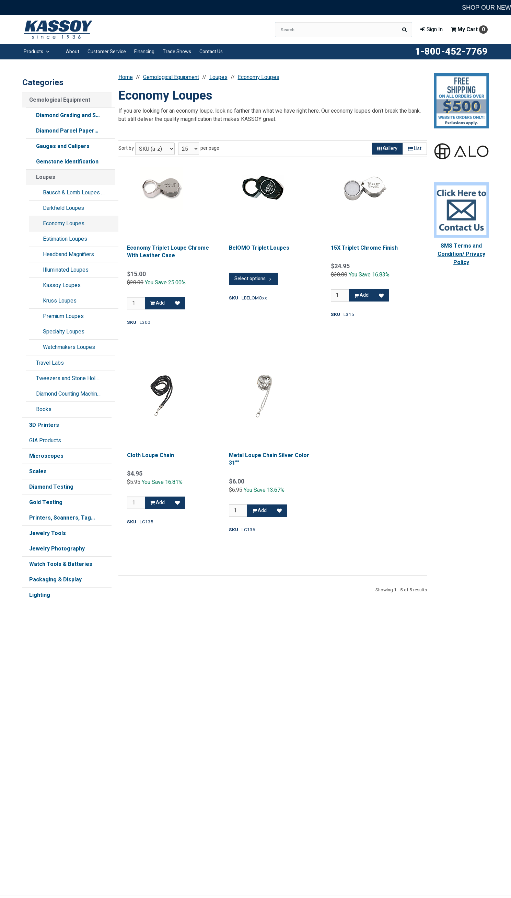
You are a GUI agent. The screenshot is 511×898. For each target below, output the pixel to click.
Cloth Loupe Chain (150, 455)
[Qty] (136, 303)
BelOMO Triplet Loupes (259, 248)
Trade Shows (177, 51)
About (72, 51)
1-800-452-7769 (451, 52)
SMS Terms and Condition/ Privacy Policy (461, 254)
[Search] (404, 29)
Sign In (431, 29)
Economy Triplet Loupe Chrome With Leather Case (168, 252)
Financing (144, 51)
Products (36, 51)
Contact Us (211, 51)
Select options (253, 278)
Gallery (387, 148)
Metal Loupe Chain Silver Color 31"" (269, 459)
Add (157, 303)
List (414, 148)
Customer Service (107, 51)
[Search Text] (343, 29)
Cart (469, 29)
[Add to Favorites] (177, 303)
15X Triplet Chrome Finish (363, 248)
